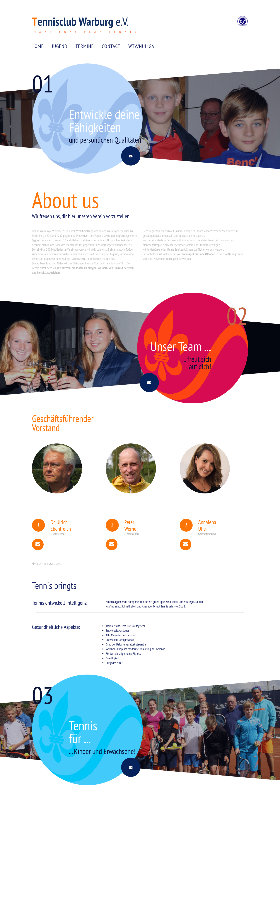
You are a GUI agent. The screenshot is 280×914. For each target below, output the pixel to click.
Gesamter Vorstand (47, 577)
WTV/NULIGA (141, 49)
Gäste (35, 248)
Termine (85, 49)
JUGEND (59, 49)
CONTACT (111, 49)
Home (38, 49)
